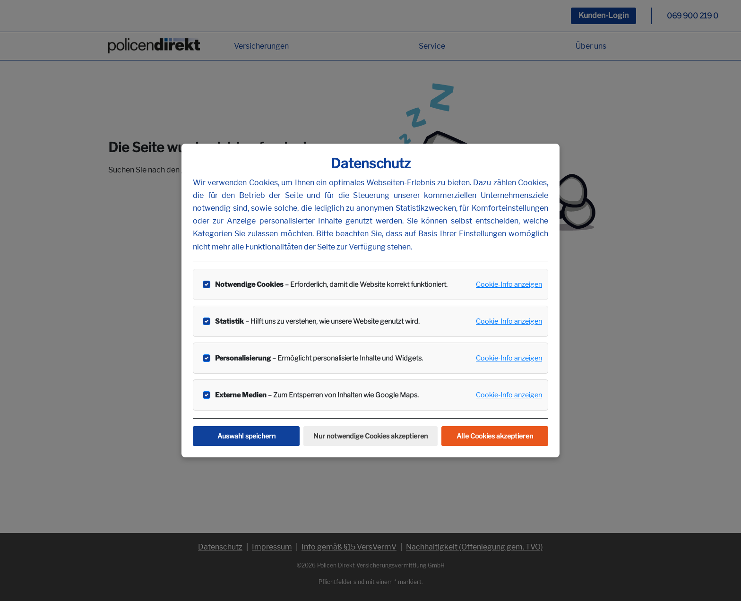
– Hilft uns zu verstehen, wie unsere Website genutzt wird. (317, 321)
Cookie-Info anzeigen (509, 284)
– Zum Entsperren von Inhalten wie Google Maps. (317, 395)
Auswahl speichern (246, 436)
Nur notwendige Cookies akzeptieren (370, 436)
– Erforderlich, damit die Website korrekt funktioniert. (331, 284)
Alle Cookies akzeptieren (495, 436)
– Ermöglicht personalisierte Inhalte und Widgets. (319, 358)
